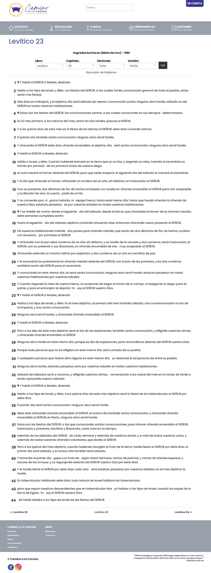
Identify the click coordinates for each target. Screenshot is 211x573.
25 (13, 315)
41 (14, 469)
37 (14, 424)
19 (14, 253)
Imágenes (12, 547)
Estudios (11, 531)
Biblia (10, 539)
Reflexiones (13, 535)
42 (13, 481)
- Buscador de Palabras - (101, 72)
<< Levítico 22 (19, 512)
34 (13, 394)
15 (14, 212)
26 (13, 323)
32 (14, 375)
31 (14, 366)
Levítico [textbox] (43, 66)
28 (13, 342)
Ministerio (50, 531)
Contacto (50, 535)
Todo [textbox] (102, 66)
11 (14, 173)
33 (14, 386)
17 (14, 231)
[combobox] (49, 66)
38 (13, 436)
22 (14, 284)
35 (13, 405)
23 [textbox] (69, 66)
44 (13, 500)
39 (14, 447)
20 (13, 262)
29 (14, 350)
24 (13, 303)
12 (14, 181)
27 (14, 331)
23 (14, 295)
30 (13, 358)
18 (14, 242)
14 (14, 200)
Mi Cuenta (194, 3)
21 (14, 273)
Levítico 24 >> (183, 512)
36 (13, 413)
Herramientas (14, 543)
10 (14, 162)
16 (14, 223)
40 (13, 458)
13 (14, 189)
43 (13, 489)
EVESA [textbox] (134, 66)
